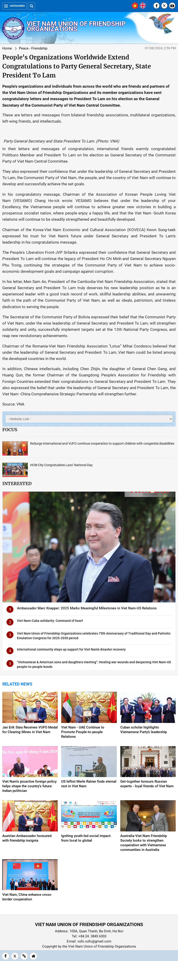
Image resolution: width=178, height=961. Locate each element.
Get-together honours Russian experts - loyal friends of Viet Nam (147, 783)
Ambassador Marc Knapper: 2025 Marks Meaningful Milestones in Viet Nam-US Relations (87, 608)
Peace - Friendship (33, 48)
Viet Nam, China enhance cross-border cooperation (27, 897)
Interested (17, 483)
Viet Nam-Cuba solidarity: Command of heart (50, 621)
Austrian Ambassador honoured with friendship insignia (26, 838)
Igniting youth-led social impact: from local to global (86, 838)
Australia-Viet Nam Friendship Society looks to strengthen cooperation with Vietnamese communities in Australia (143, 843)
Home (7, 48)
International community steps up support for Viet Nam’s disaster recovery (71, 649)
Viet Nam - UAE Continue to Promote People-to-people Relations (82, 732)
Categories (14, 5)
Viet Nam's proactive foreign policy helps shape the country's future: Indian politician (29, 786)
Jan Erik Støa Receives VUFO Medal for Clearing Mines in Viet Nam (30, 729)
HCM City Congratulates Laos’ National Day (61, 465)
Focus (9, 429)
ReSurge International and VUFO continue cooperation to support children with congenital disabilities (102, 443)
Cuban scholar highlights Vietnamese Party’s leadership (143, 729)
